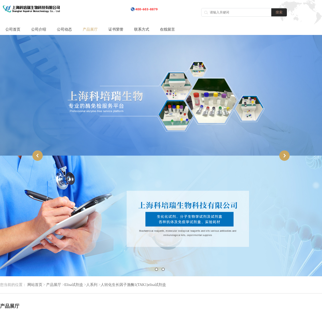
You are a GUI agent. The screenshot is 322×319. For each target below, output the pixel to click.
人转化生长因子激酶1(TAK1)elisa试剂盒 (133, 285)
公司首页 (12, 29)
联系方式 (141, 29)
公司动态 (64, 29)
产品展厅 (90, 29)
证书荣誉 (115, 29)
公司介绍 (38, 29)
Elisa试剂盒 (73, 285)
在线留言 (167, 29)
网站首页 (34, 285)
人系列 (91, 285)
